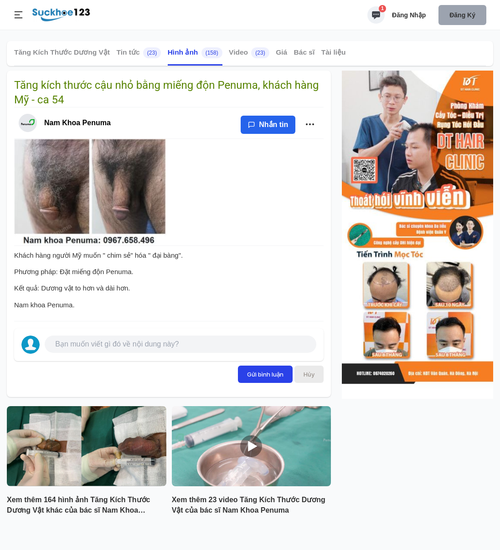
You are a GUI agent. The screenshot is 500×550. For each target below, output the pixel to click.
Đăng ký (462, 15)
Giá (281, 52)
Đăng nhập (409, 15)
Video (249, 52)
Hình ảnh (195, 52)
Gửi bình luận (265, 374)
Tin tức (138, 52)
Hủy (309, 374)
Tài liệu (333, 52)
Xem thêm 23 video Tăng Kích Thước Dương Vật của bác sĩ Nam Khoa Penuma (248, 505)
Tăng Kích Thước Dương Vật (62, 52)
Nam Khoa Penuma (77, 123)
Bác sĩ (304, 52)
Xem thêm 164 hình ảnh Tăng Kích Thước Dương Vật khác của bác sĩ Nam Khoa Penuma (78, 506)
